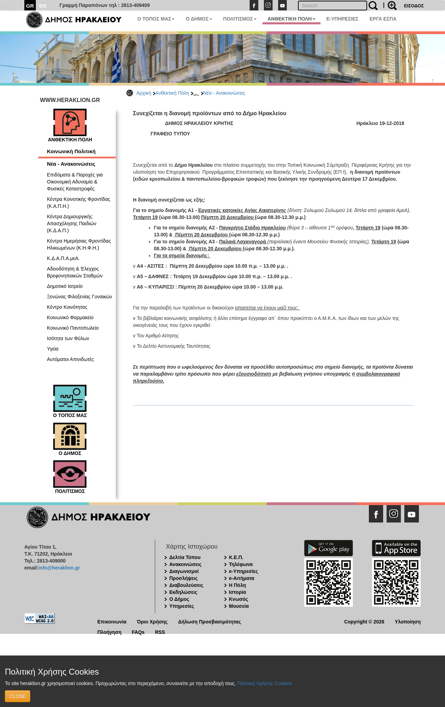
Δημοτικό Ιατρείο (65, 286)
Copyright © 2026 (364, 621)
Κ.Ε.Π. (236, 557)
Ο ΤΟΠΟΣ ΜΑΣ (156, 19)
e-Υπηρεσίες (243, 571)
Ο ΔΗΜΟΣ (199, 19)
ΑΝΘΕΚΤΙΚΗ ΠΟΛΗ (291, 19)
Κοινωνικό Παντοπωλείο (73, 328)
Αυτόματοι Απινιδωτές (70, 359)
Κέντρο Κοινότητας (67, 307)
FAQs (138, 631)
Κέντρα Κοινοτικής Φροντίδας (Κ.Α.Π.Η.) (78, 202)
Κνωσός (238, 599)
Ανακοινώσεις (185, 564)
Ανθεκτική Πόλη (172, 93)
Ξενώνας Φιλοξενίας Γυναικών (79, 296)
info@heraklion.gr (59, 568)
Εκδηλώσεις (183, 592)
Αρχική (144, 93)
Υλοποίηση (408, 621)
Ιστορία (237, 592)
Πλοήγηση (109, 631)
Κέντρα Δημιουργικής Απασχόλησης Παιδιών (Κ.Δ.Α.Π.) (71, 223)
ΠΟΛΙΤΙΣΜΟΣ (240, 19)
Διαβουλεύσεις (186, 585)
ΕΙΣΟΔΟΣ (414, 5)
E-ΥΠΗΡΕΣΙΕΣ (342, 19)
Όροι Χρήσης (152, 621)
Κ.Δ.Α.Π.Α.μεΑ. (63, 258)
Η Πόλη (237, 585)
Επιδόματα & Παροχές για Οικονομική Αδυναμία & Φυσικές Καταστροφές (75, 181)
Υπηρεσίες (181, 606)
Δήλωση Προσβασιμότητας (209, 621)
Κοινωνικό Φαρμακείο (70, 317)
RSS (160, 631)
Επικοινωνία (112, 621)
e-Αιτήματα (241, 578)
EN (43, 6)
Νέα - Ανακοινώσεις (224, 93)
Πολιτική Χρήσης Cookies (264, 683)
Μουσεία (239, 606)
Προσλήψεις (183, 578)
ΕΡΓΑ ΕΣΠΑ (383, 19)
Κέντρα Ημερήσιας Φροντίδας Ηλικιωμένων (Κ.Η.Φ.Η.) (79, 244)
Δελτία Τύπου (185, 557)
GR (30, 6)
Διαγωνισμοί (184, 571)
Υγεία (52, 349)
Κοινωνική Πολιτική (71, 151)
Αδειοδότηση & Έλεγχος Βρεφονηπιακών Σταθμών (75, 272)
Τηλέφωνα (241, 564)
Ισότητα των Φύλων (68, 338)
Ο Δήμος (179, 599)
